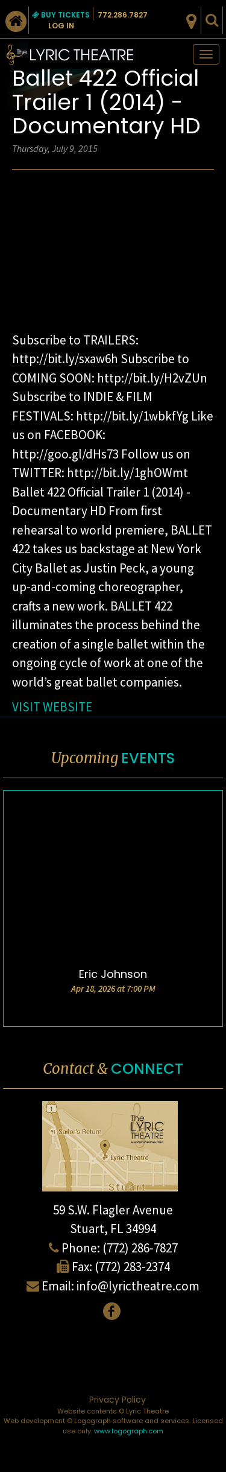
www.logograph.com (128, 1431)
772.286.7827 (123, 15)
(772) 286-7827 (140, 1248)
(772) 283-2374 (132, 1266)
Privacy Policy (117, 1400)
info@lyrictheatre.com (138, 1286)
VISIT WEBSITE (52, 707)
